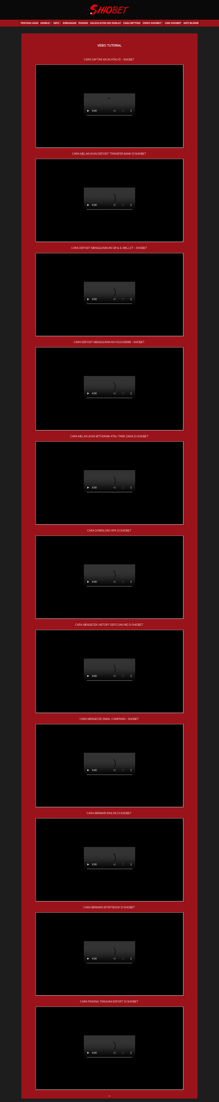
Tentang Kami (29, 23)
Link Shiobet (173, 23)
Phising (83, 23)
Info (56, 23)
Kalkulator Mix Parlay (105, 23)
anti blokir (191, 23)
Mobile (45, 23)
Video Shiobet (152, 23)
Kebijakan (69, 23)
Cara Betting (131, 23)
